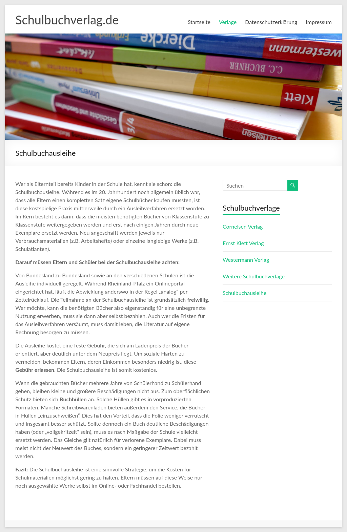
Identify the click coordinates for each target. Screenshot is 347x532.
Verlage (228, 22)
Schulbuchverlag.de (67, 19)
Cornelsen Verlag (243, 226)
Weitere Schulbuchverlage (254, 276)
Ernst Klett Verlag (243, 243)
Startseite (199, 22)
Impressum (318, 22)
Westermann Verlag (246, 259)
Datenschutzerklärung (271, 22)
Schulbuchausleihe (245, 293)
